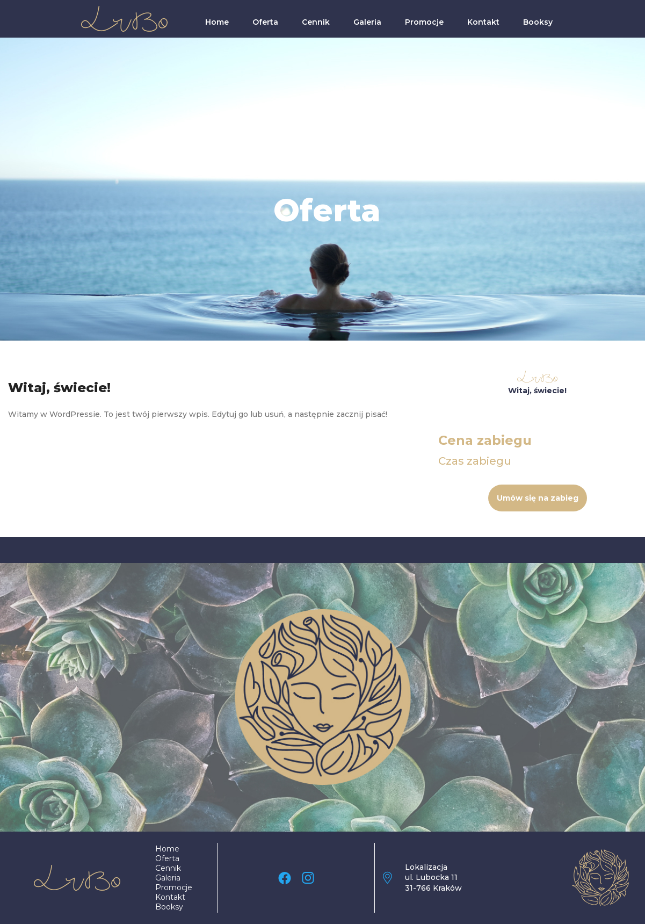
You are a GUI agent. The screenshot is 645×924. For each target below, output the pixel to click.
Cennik (316, 22)
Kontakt (483, 22)
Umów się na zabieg (537, 498)
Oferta (265, 22)
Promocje (424, 22)
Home (217, 22)
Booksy (538, 22)
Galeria (367, 22)
